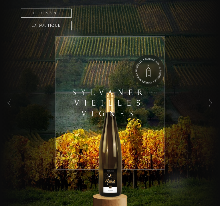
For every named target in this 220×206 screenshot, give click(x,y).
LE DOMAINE (46, 13)
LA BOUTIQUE (46, 25)
